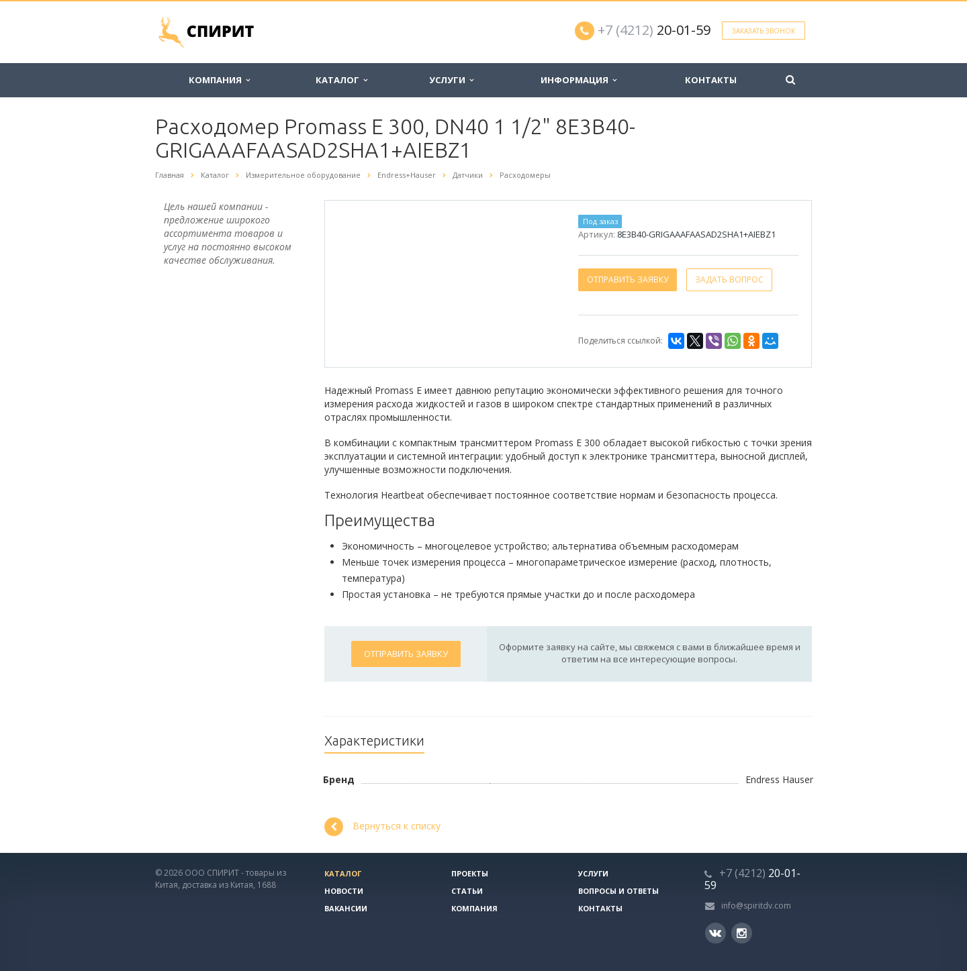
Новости (343, 891)
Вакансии (345, 908)
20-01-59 (654, 30)
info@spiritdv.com (756, 905)
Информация (578, 80)
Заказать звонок (763, 31)
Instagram (742, 933)
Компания (219, 80)
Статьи (467, 891)
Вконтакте (715, 932)
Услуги (451, 80)
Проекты (469, 873)
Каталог (341, 80)
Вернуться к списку (382, 826)
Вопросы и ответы (618, 891)
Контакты (711, 80)
